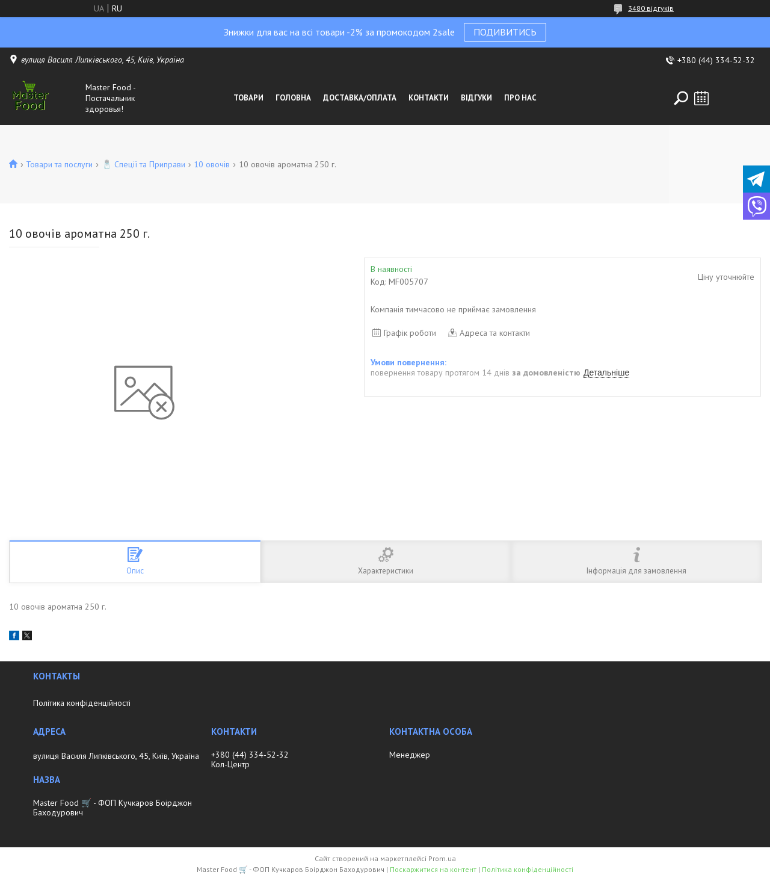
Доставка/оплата (359, 98)
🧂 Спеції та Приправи (143, 164)
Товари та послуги (59, 164)
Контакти (428, 98)
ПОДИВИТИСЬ (505, 32)
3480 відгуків (651, 8)
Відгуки (476, 98)
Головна (293, 98)
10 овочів (212, 164)
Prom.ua (442, 858)
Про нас (520, 98)
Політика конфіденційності (82, 702)
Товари (248, 98)
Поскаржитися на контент (433, 869)
